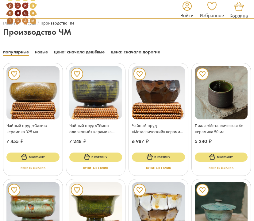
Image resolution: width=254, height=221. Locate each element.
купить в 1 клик (33, 168)
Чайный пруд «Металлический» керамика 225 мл (158, 129)
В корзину (33, 156)
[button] (187, 11)
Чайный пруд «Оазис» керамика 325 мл (26, 128)
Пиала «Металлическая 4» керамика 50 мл (219, 128)
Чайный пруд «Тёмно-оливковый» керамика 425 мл (90, 129)
